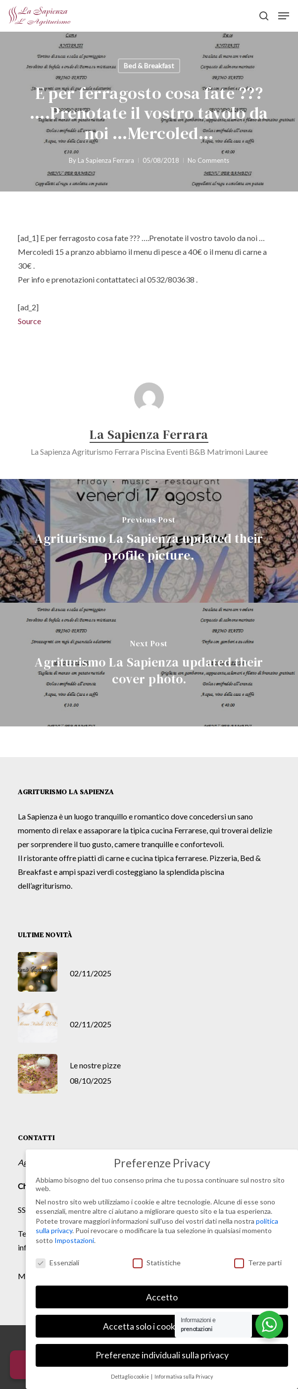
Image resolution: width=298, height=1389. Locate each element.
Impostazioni (74, 1240)
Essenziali (57, 1262)
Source (29, 321)
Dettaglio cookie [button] (130, 1377)
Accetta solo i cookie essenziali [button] (162, 1326)
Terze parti (258, 1262)
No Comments (208, 160)
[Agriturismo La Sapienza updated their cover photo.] (149, 664)
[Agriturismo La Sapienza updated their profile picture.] (149, 541)
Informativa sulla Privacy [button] (183, 1377)
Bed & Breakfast (149, 65)
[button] (283, 16)
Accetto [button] (162, 1297)
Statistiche (157, 1262)
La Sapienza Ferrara (106, 160)
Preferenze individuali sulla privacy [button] (162, 1355)
